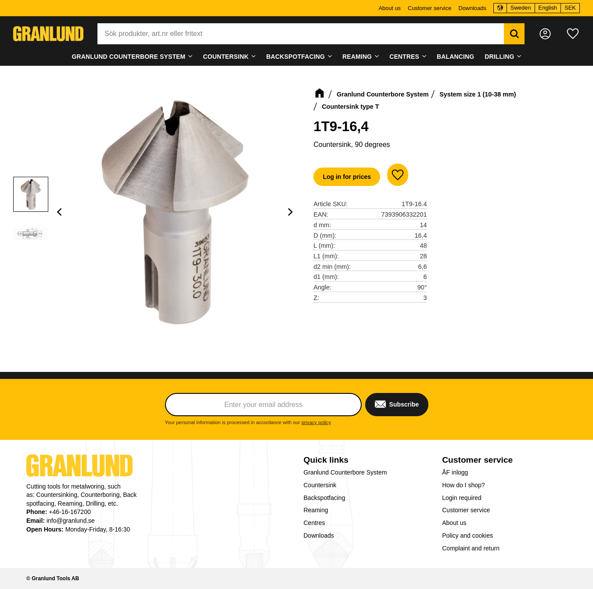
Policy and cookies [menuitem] (467, 535)
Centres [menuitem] (404, 56)
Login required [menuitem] (462, 497)
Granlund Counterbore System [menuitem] (128, 56)
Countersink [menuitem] (225, 56)
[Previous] (60, 211)
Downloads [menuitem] (472, 8)
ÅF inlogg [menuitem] (455, 472)
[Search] (514, 33)
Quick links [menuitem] (326, 459)
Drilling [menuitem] (499, 56)
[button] (573, 34)
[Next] (289, 211)
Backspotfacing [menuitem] (295, 56)
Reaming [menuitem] (357, 56)
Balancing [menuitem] (455, 56)
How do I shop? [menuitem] (463, 485)
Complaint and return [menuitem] (471, 548)
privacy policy (316, 422)
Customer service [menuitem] (430, 8)
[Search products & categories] (300, 33)
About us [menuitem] (389, 8)
